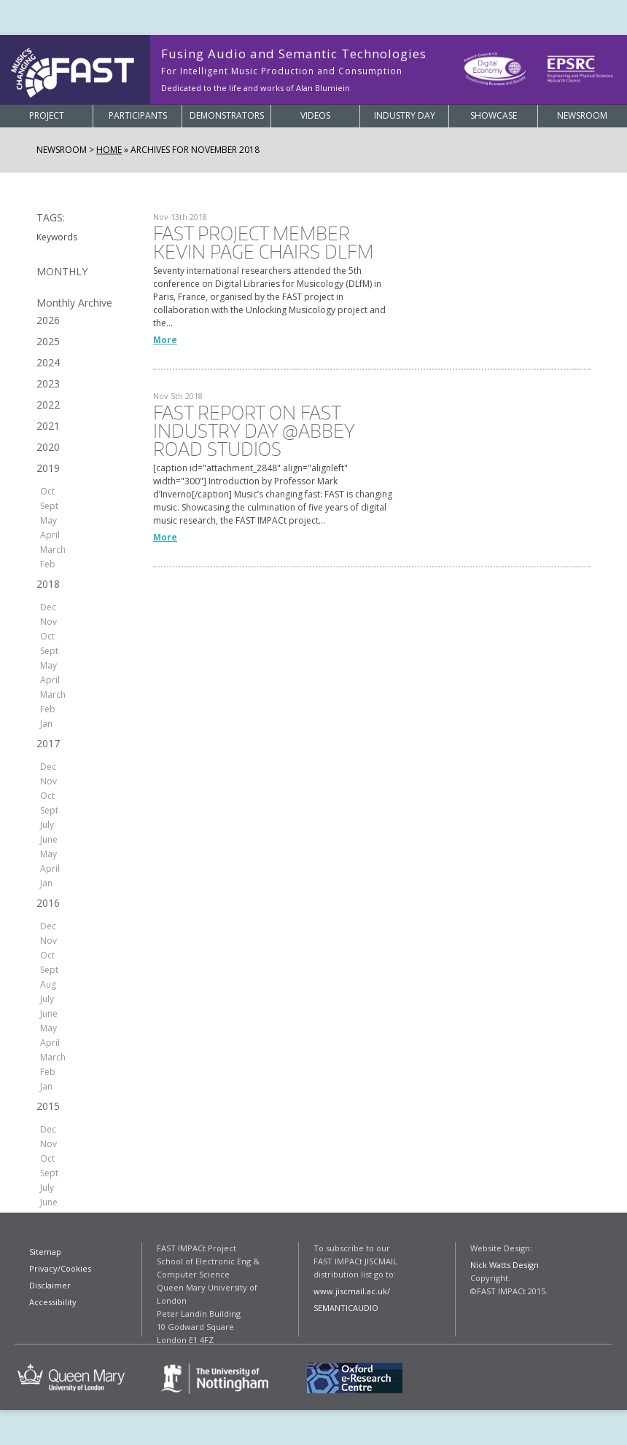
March (53, 549)
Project (46, 115)
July (47, 825)
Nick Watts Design (504, 1264)
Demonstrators (227, 115)
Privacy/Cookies (60, 1268)
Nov (48, 621)
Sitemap (45, 1251)
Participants (138, 115)
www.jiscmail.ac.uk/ (352, 1290)
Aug (48, 984)
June (49, 839)
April (50, 535)
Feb (47, 564)
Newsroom (582, 115)
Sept (49, 506)
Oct (47, 491)
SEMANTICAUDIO (346, 1307)
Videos (315, 115)
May (48, 520)
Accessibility (53, 1301)
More (165, 340)
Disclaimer (50, 1285)
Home (109, 149)
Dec (48, 607)
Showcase (493, 115)
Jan (46, 723)
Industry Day (404, 115)
